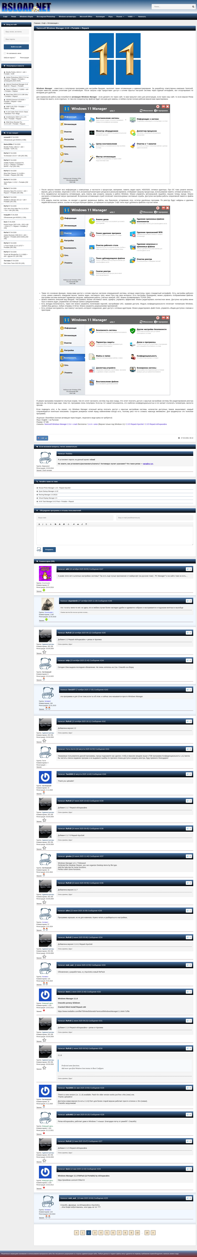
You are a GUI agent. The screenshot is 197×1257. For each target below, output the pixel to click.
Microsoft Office (86, 17)
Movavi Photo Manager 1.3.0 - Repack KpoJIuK (54, 488)
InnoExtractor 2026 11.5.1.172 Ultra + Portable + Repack (15, 118)
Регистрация (24, 58)
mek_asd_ (70, 965)
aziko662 (69, 1115)
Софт (5, 17)
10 (137, 1233)
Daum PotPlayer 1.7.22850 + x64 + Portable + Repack (16, 90)
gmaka (68, 856)
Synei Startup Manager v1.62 (48, 491)
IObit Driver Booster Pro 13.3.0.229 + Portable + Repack (14, 123)
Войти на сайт (16, 47)
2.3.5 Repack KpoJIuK (135, 424)
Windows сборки (26, 17)
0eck (68, 992)
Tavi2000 (69, 774)
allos (68, 911)
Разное (119, 17)
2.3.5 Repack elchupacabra (156, 424)
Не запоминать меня (14, 53)
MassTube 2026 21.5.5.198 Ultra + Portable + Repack (16, 95)
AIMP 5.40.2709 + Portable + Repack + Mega (15, 107)
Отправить (49, 549)
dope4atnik (73, 601)
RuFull (68, 633)
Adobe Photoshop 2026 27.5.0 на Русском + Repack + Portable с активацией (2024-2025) (16, 79)
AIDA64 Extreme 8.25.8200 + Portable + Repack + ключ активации (15, 101)
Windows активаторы (67, 17)
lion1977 (71, 690)
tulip (68, 660)
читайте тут (148, 464)
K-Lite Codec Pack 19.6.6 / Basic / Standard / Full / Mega (16, 112)
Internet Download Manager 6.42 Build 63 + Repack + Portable (16, 85)
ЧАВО (130, 17)
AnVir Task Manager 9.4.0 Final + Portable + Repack (56, 501)
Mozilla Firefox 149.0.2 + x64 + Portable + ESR (15, 73)
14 (147, 1233)
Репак (13, 17)
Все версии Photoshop (46, 17)
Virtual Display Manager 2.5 (48, 498)
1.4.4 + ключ (93, 424)
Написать (142, 17)
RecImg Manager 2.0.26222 (48, 495)
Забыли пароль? (9, 58)
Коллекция (100, 17)
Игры (110, 17)
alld (67, 569)
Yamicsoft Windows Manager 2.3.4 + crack (61, 424)
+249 (42, 438)
